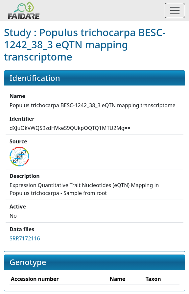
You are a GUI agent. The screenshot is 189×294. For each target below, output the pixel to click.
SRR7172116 (25, 238)
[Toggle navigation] (175, 10)
